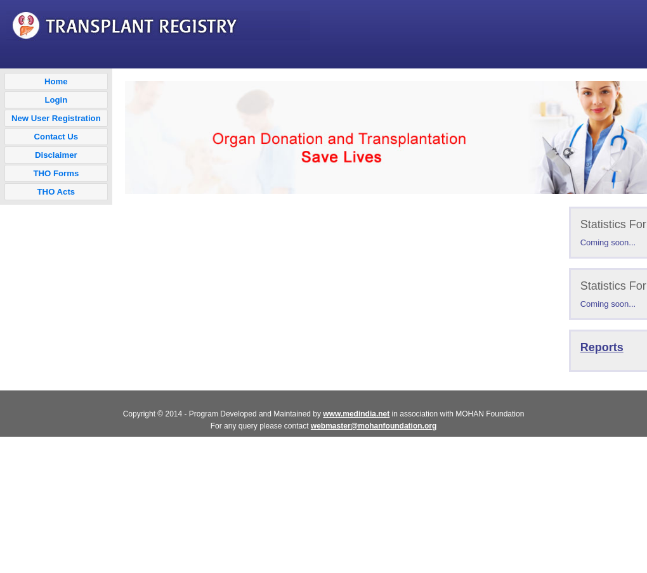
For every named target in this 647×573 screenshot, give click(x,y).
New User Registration (56, 118)
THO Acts (56, 191)
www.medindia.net (356, 413)
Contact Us (56, 136)
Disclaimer (56, 155)
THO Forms (56, 173)
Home (56, 81)
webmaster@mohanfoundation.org (373, 426)
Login (55, 100)
